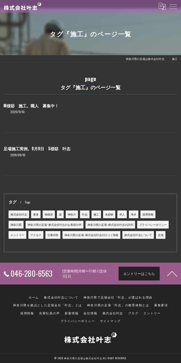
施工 (96, 214)
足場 (160, 235)
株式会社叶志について (138, 235)
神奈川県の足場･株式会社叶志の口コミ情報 (91, 235)
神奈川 (72, 214)
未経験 (109, 214)
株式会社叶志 (19, 214)
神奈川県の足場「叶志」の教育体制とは (118, 305)
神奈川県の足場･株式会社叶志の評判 (110, 225)
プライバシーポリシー (153, 225)
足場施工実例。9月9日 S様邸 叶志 (37, 149)
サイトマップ (110, 321)
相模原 (49, 214)
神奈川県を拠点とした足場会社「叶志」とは (47, 305)
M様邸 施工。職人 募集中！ (31, 106)
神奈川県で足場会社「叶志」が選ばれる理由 (117, 297)
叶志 (84, 214)
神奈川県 (16, 225)
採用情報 (147, 214)
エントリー (17, 235)
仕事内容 (52, 235)
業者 (36, 214)
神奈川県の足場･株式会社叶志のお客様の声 (54, 225)
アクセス (35, 235)
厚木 (133, 214)
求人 (122, 214)
